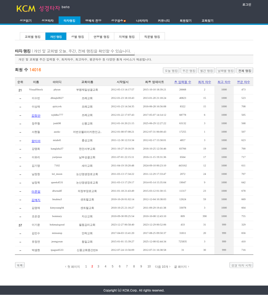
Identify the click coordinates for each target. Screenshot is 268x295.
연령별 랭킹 (102, 37)
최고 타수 (224, 82)
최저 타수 (204, 82)
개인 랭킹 (56, 37)
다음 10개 (161, 266)
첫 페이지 (73, 266)
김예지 (36, 200)
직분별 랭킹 (152, 37)
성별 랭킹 (77, 37)
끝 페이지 (180, 266)
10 (149, 266)
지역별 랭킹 (127, 37)
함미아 (36, 141)
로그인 (246, 4)
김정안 (36, 115)
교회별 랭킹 (33, 37)
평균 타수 (243, 82)
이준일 (36, 191)
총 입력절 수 (182, 82)
